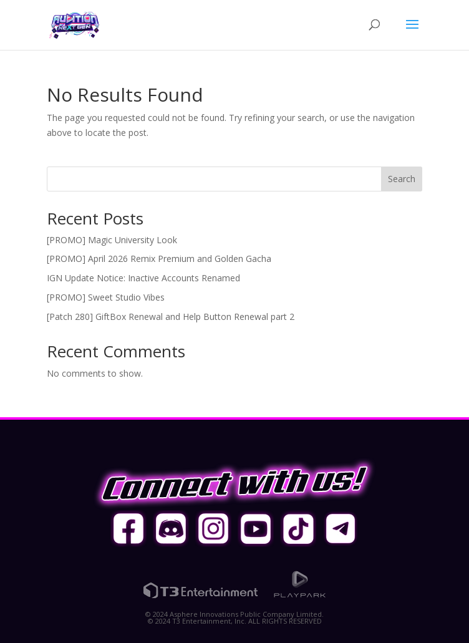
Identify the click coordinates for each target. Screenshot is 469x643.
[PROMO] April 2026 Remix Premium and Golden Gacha (159, 258)
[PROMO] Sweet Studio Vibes (106, 297)
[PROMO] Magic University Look (112, 240)
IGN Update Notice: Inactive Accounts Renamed (143, 278)
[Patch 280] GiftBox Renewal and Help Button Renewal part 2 (170, 316)
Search (401, 179)
